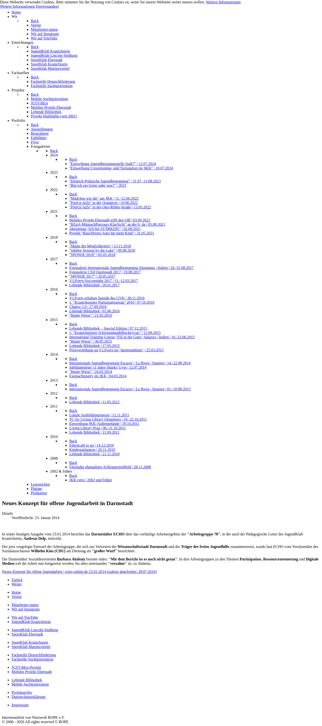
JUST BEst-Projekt (26, 667)
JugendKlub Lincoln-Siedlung (35, 630)
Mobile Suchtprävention (30, 684)
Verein (17, 597)
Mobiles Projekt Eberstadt (32, 672)
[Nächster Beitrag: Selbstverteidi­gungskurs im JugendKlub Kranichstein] (17, 584)
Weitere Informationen (223, 2)
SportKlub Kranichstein (30, 642)
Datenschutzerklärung (28, 697)
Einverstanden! (47, 6)
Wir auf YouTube (25, 617)
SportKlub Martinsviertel (31, 647)
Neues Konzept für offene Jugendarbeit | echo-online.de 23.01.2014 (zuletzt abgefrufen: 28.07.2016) (79, 572)
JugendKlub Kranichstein (31, 622)
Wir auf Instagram (26, 609)
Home (16, 592)
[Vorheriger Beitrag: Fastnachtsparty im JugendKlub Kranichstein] (17, 580)
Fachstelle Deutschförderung (34, 655)
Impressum (20, 705)
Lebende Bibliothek (27, 680)
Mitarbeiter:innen (25, 605)
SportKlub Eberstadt (27, 634)
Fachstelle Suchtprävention (32, 659)
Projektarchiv (22, 692)
